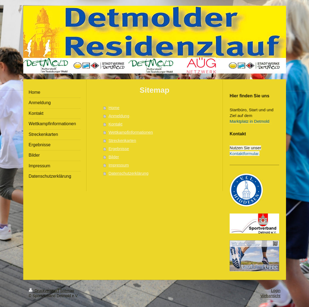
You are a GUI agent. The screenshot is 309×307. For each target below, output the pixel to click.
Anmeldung (118, 115)
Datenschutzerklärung (128, 173)
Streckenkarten (122, 140)
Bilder (113, 156)
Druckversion (43, 290)
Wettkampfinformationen (130, 132)
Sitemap (67, 290)
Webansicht (271, 296)
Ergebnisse (118, 148)
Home (113, 107)
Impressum (118, 165)
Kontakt (115, 124)
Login (275, 290)
